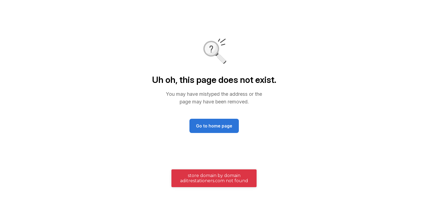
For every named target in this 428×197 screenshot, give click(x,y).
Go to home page (214, 126)
